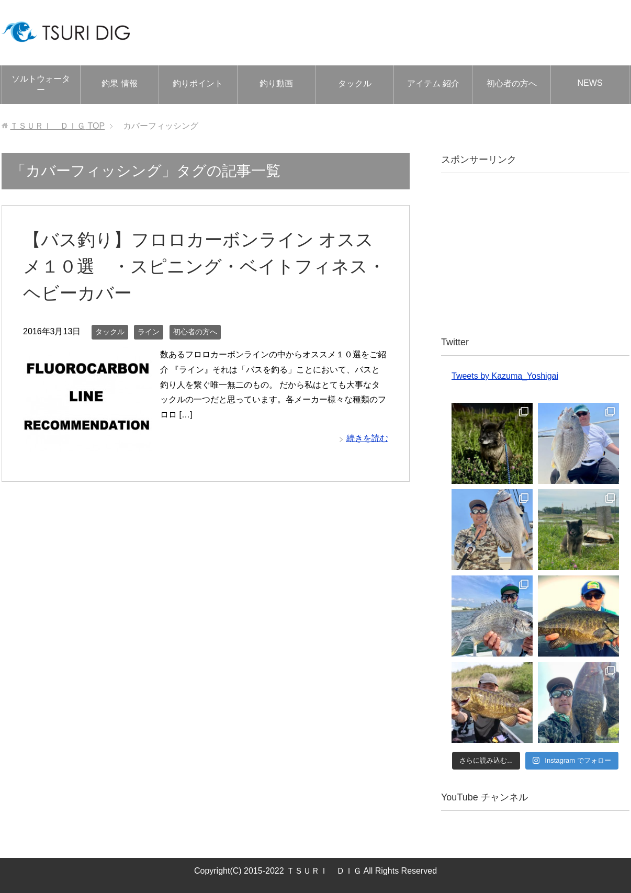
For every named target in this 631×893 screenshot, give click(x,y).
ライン (149, 331)
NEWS (590, 82)
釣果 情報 (119, 83)
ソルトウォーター (41, 84)
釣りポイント (198, 83)
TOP (57, 125)
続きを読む (367, 438)
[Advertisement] (535, 254)
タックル (354, 83)
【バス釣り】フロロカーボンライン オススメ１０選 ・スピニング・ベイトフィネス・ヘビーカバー (204, 266)
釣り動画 (276, 83)
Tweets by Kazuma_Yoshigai (505, 375)
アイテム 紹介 (433, 83)
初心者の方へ (512, 83)
